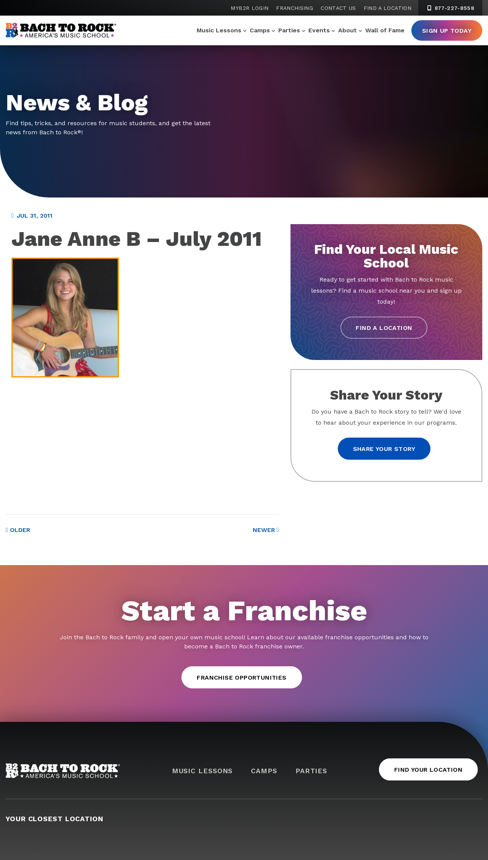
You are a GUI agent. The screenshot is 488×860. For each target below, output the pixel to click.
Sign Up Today (447, 30)
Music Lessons (219, 30)
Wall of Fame (385, 30)
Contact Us (338, 8)
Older (18, 530)
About (347, 30)
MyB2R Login (249, 8)
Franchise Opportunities (241, 677)
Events (319, 30)
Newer (266, 530)
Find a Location (387, 8)
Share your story (384, 448)
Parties (289, 30)
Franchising (294, 8)
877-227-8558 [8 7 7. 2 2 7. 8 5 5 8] (450, 8)
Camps (260, 30)
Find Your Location (428, 769)
